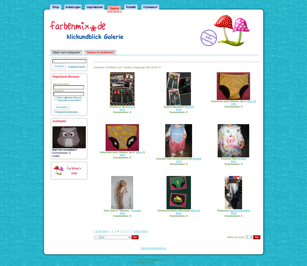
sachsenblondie (240, 210)
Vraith (196, 158)
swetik (136, 210)
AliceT (130, 107)
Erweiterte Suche (76, 66)
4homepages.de (163, 262)
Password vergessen (66, 111)
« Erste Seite (101, 231)
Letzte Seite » (141, 231)
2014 (122, 109)
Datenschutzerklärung (153, 248)
